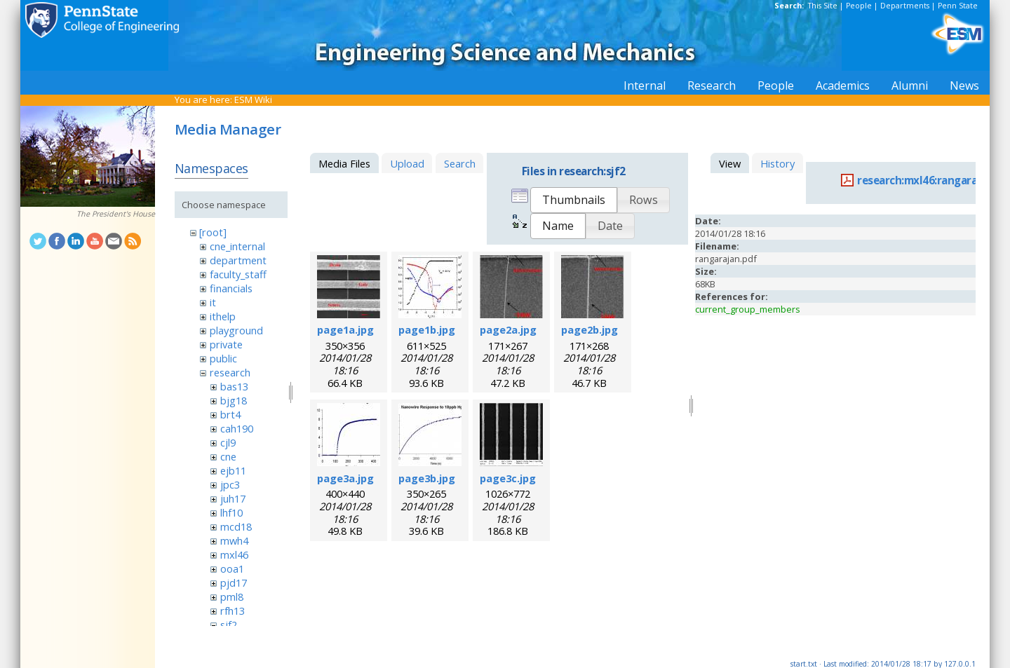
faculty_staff (238, 274)
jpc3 (230, 484)
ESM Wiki (253, 99)
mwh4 (234, 540)
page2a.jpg (508, 329)
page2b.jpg (589, 329)
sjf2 (228, 625)
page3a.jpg (345, 478)
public (223, 358)
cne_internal (237, 246)
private (226, 344)
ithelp (223, 316)
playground (236, 330)
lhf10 (231, 512)
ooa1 (232, 568)
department (238, 260)
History (777, 163)
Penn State (958, 6)
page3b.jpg (426, 478)
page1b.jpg (426, 329)
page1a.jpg (345, 329)
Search (460, 163)
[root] (213, 232)
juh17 (232, 498)
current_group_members (747, 309)
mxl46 (234, 554)
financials (231, 288)
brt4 (230, 414)
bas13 (234, 386)
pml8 (231, 596)
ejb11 (233, 470)
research (230, 372)
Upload (407, 163)
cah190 (236, 428)
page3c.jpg (508, 478)
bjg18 (233, 400)
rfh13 (232, 611)
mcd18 (236, 526)
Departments (904, 6)
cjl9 (228, 442)
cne (228, 456)
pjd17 (233, 582)
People (859, 6)
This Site (822, 6)
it (213, 302)
